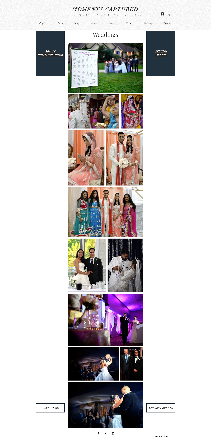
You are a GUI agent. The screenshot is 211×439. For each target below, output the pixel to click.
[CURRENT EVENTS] (160, 407)
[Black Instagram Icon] (112, 433)
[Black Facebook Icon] (98, 433)
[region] (50, 53)
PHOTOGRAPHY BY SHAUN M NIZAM (105, 14)
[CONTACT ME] (50, 407)
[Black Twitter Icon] (105, 433)
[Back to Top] (161, 436)
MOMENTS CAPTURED (105, 9)
